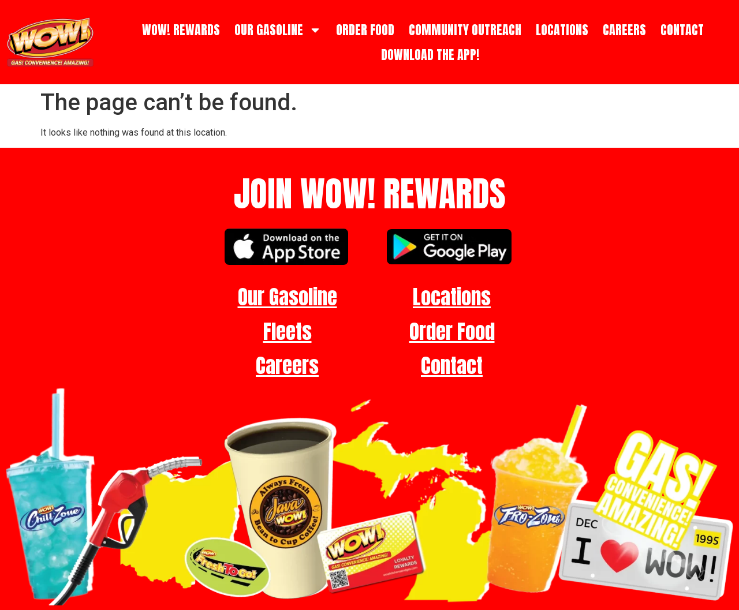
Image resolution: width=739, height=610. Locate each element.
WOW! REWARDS (181, 29)
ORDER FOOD (365, 29)
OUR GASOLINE (278, 30)
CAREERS (624, 29)
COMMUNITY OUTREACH (465, 29)
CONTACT (682, 29)
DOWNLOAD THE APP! (430, 54)
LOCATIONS (562, 29)
